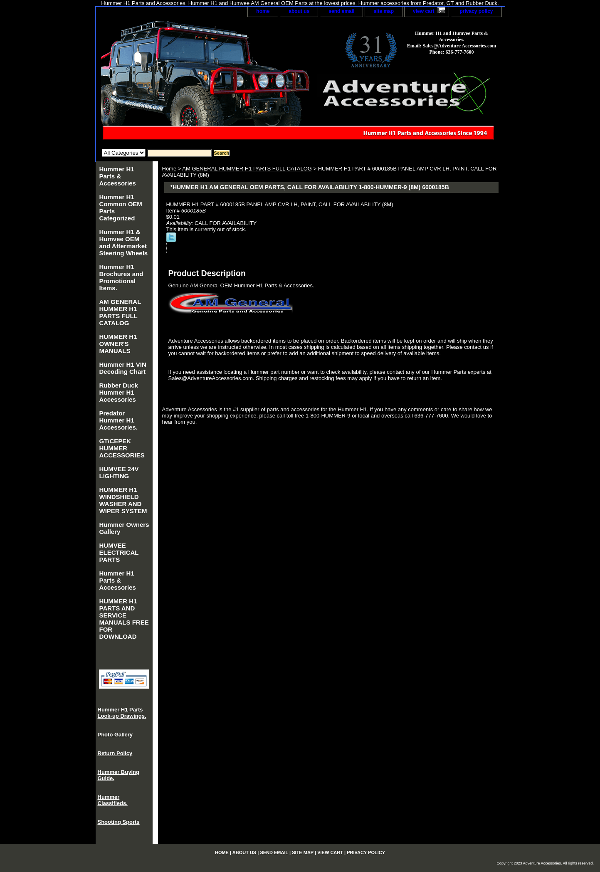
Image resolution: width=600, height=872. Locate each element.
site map (383, 11)
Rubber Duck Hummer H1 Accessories (118, 392)
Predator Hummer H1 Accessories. (118, 420)
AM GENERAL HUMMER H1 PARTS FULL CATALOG (247, 169)
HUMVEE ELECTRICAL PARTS (119, 552)
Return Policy (115, 753)
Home (169, 169)
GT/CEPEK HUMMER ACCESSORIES (122, 448)
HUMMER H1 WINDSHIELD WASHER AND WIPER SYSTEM (123, 500)
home (262, 11)
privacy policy (476, 11)
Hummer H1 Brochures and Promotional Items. (121, 277)
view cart (423, 11)
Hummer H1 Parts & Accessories (117, 176)
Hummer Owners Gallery (124, 528)
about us (299, 11)
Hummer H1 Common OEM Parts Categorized (120, 207)
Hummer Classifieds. (113, 800)
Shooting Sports (119, 822)
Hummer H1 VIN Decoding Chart (122, 368)
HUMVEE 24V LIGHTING (119, 472)
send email (341, 11)
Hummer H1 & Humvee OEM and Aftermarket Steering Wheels (123, 242)
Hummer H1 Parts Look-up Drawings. (122, 712)
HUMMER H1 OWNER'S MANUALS (118, 343)
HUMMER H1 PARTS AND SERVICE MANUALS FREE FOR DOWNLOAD (124, 619)
